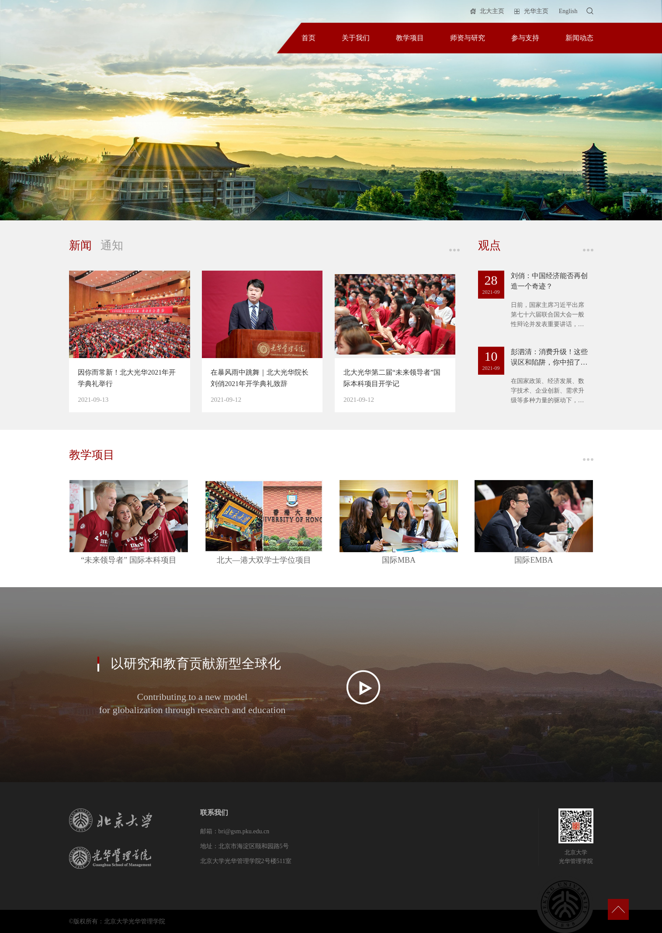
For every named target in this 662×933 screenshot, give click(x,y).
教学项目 (410, 38)
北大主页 (492, 11)
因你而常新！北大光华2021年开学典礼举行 (127, 378)
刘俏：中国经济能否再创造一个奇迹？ (549, 281)
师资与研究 (467, 38)
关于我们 (356, 38)
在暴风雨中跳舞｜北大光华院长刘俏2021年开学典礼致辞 (259, 378)
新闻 (80, 245)
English (568, 11)
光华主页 (536, 11)
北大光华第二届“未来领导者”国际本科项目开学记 (391, 378)
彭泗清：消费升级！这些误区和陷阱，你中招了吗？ (549, 358)
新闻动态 (579, 38)
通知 (112, 245)
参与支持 (525, 38)
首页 (308, 38)
